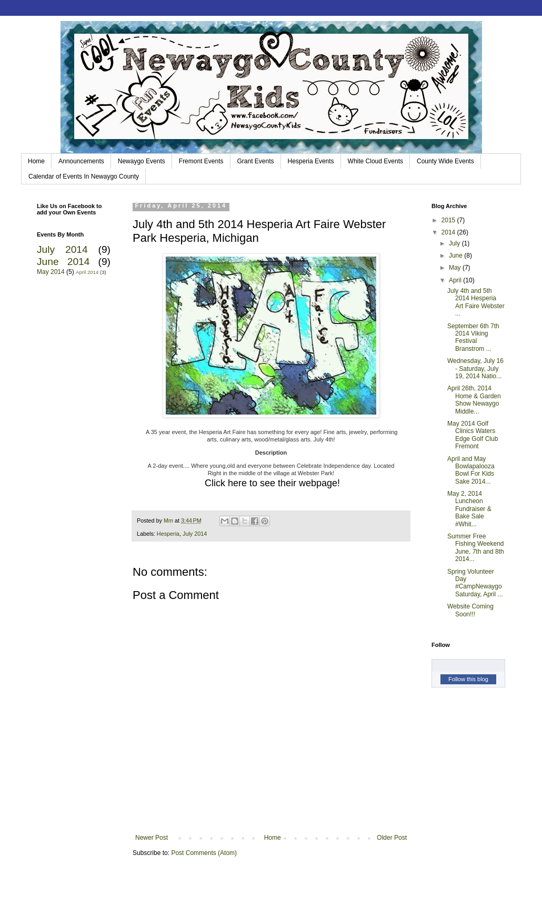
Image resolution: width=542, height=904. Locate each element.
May (456, 267)
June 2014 (63, 261)
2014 (449, 232)
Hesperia (168, 533)
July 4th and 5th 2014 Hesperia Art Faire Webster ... (476, 302)
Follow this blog (468, 679)
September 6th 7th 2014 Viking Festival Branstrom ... (473, 337)
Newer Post (151, 837)
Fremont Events (201, 161)
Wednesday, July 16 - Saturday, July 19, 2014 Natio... (475, 368)
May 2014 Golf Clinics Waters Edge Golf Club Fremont (472, 435)
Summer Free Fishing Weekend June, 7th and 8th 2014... (475, 548)
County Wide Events (445, 161)
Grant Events (255, 161)
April (456, 280)
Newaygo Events (141, 161)
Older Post (392, 837)
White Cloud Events (375, 161)
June (456, 255)
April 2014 (87, 272)
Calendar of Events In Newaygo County (83, 176)
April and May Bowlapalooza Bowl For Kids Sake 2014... (471, 470)
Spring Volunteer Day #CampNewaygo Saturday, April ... (475, 583)
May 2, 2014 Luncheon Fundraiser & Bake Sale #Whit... (469, 509)
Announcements (81, 161)
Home (36, 161)
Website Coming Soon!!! (470, 610)
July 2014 (195, 533)
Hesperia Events (311, 161)
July (455, 243)
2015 (449, 220)
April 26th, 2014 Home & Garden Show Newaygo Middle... (474, 400)
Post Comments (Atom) (204, 853)
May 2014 (51, 272)
